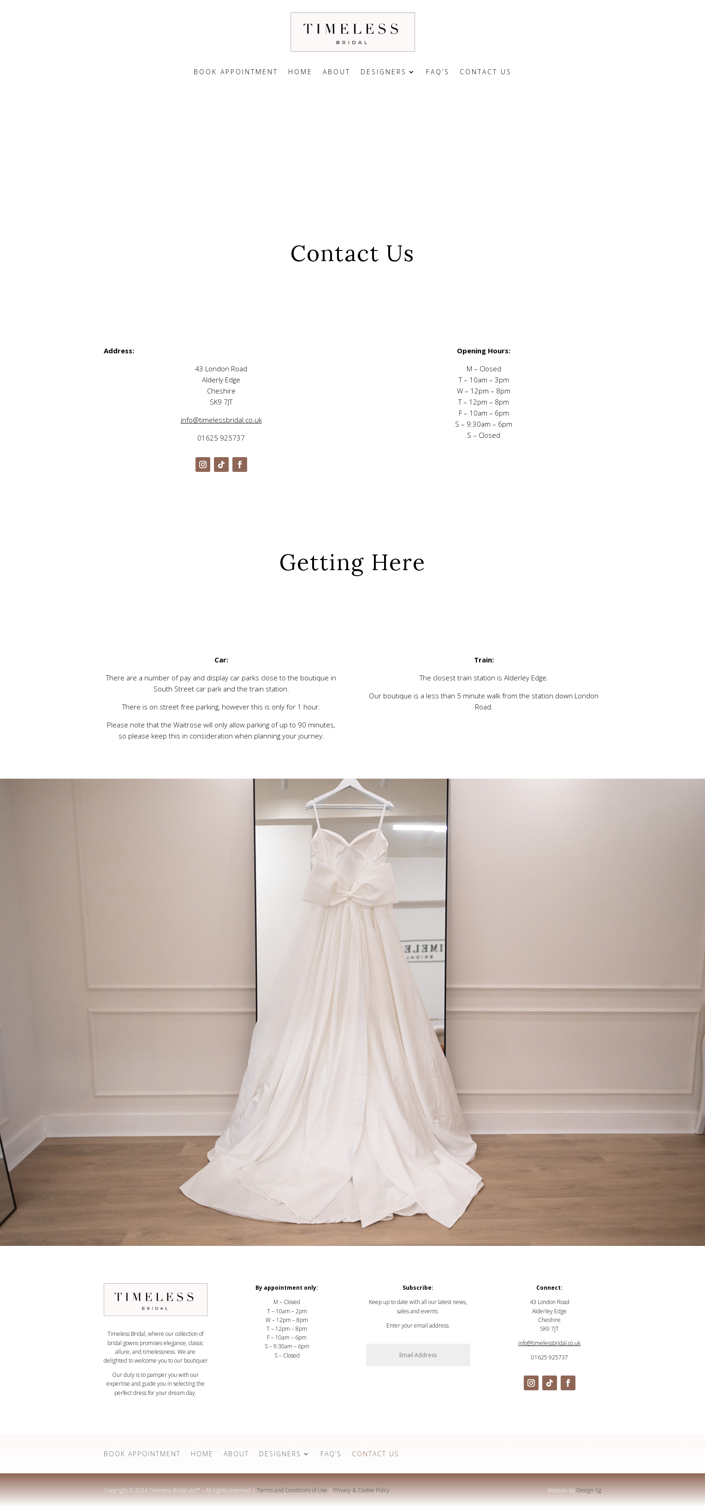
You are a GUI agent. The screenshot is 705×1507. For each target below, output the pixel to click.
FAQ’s (438, 72)
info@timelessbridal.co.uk (221, 419)
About (336, 72)
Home (300, 72)
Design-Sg (588, 1490)
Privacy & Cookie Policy (361, 1490)
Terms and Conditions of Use (292, 1490)
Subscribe (449, 1374)
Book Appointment (236, 72)
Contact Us (486, 72)
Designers (384, 72)
